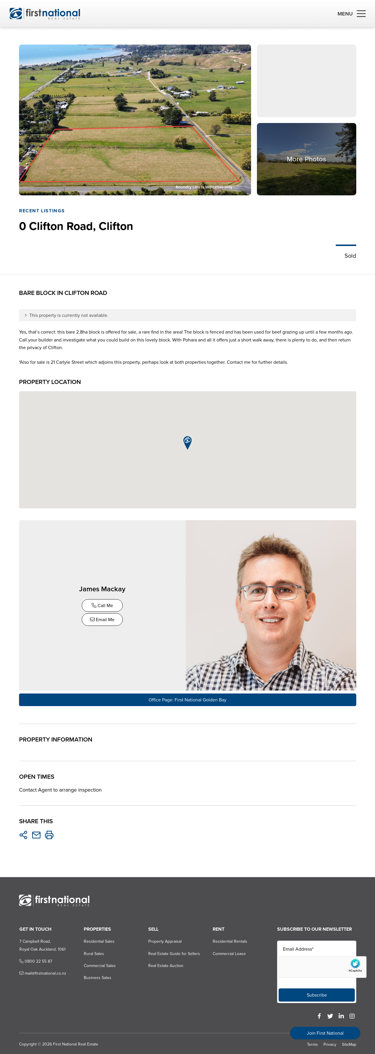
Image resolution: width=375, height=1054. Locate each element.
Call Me (103, 604)
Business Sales (97, 976)
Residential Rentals (230, 940)
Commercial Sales (99, 964)
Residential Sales (98, 940)
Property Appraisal (164, 940)
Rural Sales (93, 952)
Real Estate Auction (165, 964)
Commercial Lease (229, 952)
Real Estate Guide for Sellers (174, 952)
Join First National (325, 1033)
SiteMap (349, 1043)
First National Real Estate (75, 1042)
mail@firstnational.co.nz (42, 972)
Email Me (103, 618)
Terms (312, 1043)
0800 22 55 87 (35, 959)
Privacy (329, 1043)
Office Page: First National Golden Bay (187, 698)
